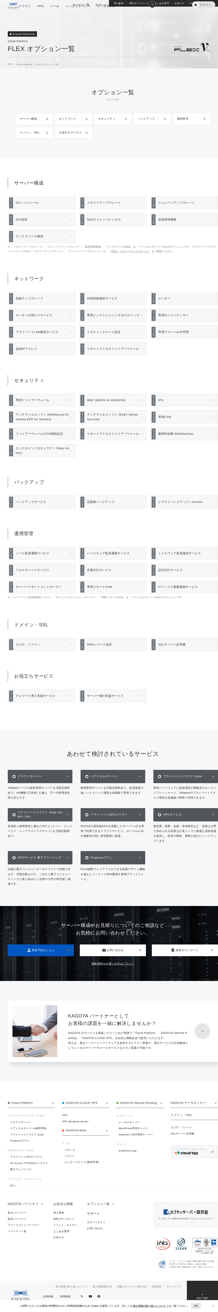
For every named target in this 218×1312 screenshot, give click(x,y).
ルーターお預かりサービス (34, 315)
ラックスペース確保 (29, 236)
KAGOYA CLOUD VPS (82, 1102)
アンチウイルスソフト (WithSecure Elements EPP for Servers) (42, 417)
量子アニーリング (20, 1169)
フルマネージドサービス (32, 570)
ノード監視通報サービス (32, 553)
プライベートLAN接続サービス (37, 332)
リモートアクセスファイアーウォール (113, 348)
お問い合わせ (113, 950)
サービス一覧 (81, 14)
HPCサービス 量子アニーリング (40, 857)
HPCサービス (172, 814)
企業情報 (48, 1296)
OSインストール (27, 202)
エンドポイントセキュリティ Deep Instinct (42, 450)
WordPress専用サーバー (133, 1128)
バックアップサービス (31, 501)
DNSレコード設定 (99, 644)
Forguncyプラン (101, 857)
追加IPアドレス (26, 348)
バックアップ (146, 118)
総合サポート (130, 14)
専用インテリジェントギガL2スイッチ (113, 315)
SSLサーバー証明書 (171, 644)
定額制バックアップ (100, 501)
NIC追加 (21, 219)
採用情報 (65, 1296)
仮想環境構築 (167, 219)
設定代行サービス (170, 570)
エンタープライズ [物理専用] (81, 1162)
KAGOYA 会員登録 (175, 14)
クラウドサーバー (30, 776)
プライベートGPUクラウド (109, 814)
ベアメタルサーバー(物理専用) (28, 1128)
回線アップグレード (29, 298)
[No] (213, 1306)
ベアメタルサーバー (104, 776)
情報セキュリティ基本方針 (132, 1286)
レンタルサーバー (129, 1122)
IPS (160, 400)
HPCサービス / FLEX (21, 1150)
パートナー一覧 (17, 1231)
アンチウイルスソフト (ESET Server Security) (112, 417)
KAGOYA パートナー (201, 3)
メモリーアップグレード (104, 202)
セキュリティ (106, 118)
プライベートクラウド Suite (182, 776)
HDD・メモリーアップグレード (130, 251)
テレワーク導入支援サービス (35, 695)
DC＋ (13, 1185)
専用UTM (164, 417)
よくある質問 (161, 3)
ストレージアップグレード (176, 202)
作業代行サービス (99, 570)
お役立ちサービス (70, 132)
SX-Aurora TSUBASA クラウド (29, 1163)
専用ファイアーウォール (32, 400)
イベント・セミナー (65, 1225)
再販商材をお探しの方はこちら (111, 963)
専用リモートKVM (99, 586)
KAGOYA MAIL (76, 1130)
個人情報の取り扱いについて (72, 1286)
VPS (65, 1115)
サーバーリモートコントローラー (39, 586)
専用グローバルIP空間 (173, 332)
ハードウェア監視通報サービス (108, 553)
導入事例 (119, 3)
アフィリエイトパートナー (24, 1225)
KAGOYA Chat (127, 1150)
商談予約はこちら (41, 950)
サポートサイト (96, 1222)
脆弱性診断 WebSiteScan (176, 433)
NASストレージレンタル (104, 219)
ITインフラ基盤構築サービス (178, 586)
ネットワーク (67, 118)
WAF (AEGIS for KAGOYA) (106, 400)
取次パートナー (17, 1212)
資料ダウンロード (185, 950)
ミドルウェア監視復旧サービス (179, 553)
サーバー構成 (28, 118)
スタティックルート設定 (104, 332)
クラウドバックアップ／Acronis (180, 501)
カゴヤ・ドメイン (28, 644)
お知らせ (179, 3)
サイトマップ (174, 1286)
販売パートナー (17, 1218)
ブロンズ (69, 1149)
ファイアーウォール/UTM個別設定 (39, 433)
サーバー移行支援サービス (105, 695)
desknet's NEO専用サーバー (136, 1134)
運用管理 (182, 118)
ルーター (164, 298)
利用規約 (157, 1286)
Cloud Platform (22, 1102)
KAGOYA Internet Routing (138, 1102)
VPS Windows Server (75, 1121)
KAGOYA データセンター (188, 1102)
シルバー (69, 1155)
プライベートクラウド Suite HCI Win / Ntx (40, 814)
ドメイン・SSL (30, 132)
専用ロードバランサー (173, 315)
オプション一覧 (105, 14)
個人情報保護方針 (103, 1286)
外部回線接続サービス (102, 298)
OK (196, 1305)
